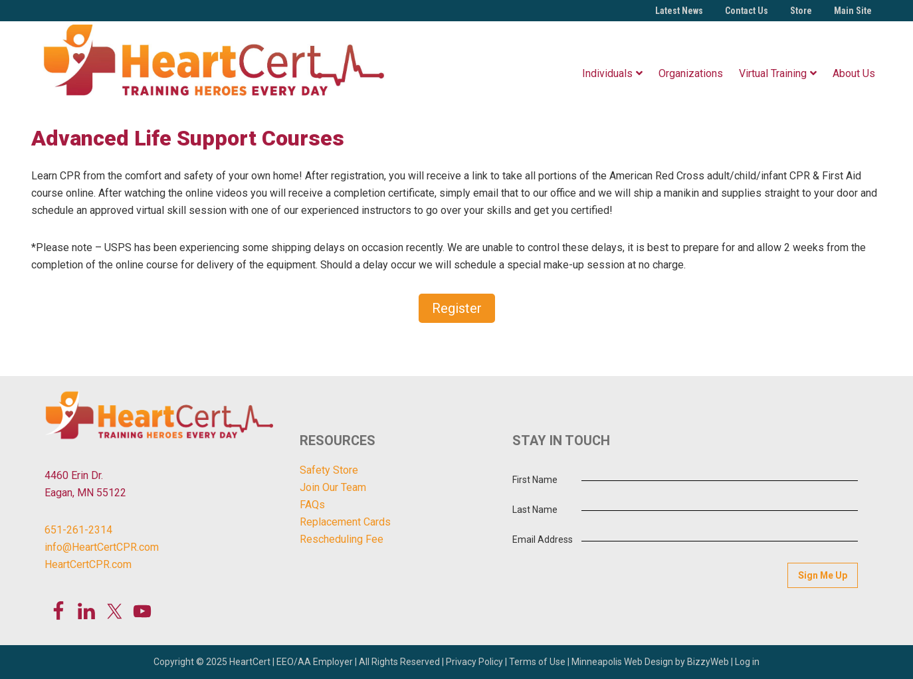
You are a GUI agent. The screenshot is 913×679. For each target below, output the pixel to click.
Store (801, 10)
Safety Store (329, 470)
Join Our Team (333, 487)
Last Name (535, 509)
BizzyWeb (708, 661)
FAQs (312, 504)
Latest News (679, 10)
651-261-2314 (78, 530)
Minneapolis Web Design (622, 661)
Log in (747, 661)
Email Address (542, 539)
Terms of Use (537, 661)
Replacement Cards (345, 522)
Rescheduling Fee (341, 539)
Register (457, 308)
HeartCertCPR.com (88, 564)
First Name (535, 479)
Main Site (853, 10)
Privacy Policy (474, 661)
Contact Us (746, 10)
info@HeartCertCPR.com (102, 547)
